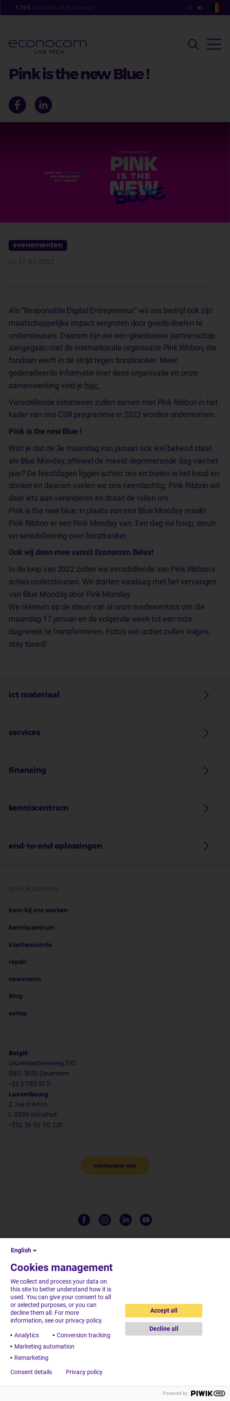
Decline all (163, 1328)
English (24, 1250)
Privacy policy (84, 1372)
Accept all (164, 1310)
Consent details (31, 1372)
